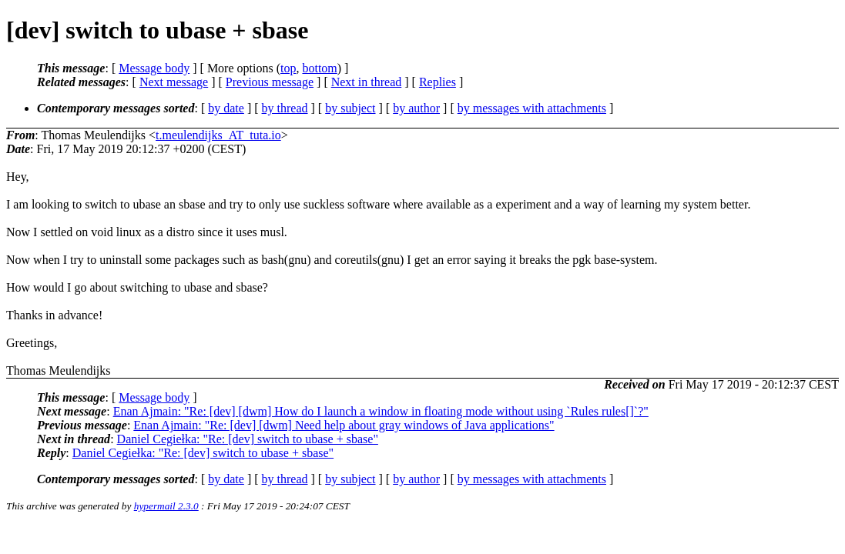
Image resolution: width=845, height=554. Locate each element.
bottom (319, 68)
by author (416, 108)
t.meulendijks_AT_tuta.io (218, 135)
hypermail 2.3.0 (166, 506)
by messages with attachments (532, 108)
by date (226, 108)
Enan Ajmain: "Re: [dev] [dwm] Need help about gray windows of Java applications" (343, 425)
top (288, 68)
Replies (437, 81)
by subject (350, 108)
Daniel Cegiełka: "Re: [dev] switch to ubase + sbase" (247, 439)
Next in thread (366, 81)
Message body (154, 68)
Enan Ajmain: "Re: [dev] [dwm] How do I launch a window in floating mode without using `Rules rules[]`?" (381, 411)
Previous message (270, 81)
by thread (285, 108)
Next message (173, 81)
